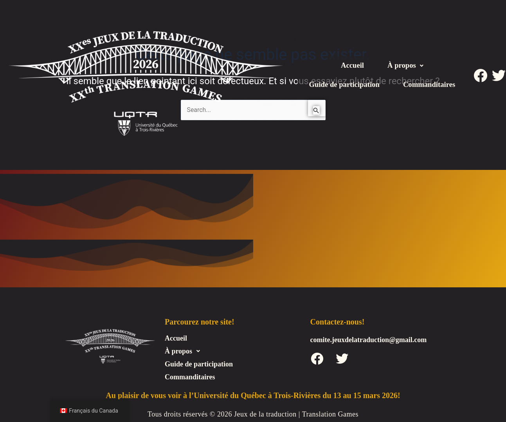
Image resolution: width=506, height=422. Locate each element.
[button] (406, 55)
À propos (406, 55)
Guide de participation (382, 75)
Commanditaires (382, 94)
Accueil (351, 55)
